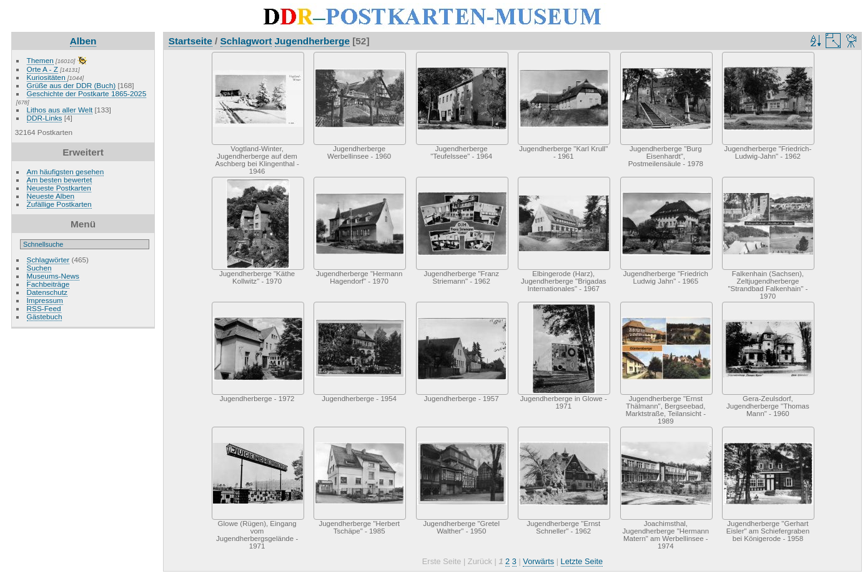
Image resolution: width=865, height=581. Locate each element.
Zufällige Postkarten (59, 204)
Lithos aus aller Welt (60, 110)
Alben (83, 41)
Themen (40, 60)
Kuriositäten (47, 77)
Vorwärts (538, 561)
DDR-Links (44, 118)
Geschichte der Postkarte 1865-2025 (87, 93)
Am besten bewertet (59, 180)
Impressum (45, 300)
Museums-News (53, 276)
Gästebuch (44, 316)
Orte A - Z (42, 69)
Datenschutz (47, 292)
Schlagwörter (48, 260)
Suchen (39, 268)
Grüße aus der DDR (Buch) (71, 85)
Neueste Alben (51, 196)
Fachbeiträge (48, 284)
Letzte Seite (582, 561)
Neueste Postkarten (59, 188)
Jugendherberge (312, 41)
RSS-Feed (44, 308)
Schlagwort (246, 41)
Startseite (190, 41)
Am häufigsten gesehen (65, 171)
